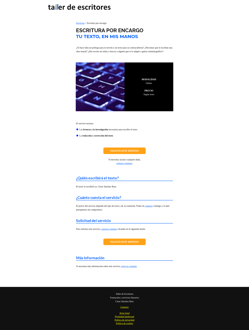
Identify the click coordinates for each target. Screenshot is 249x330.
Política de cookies (124, 323)
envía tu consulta (129, 266)
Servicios (80, 23)
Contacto (124, 307)
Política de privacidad (124, 320)
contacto (148, 206)
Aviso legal (124, 313)
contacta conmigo (124, 163)
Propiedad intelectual (124, 316)
